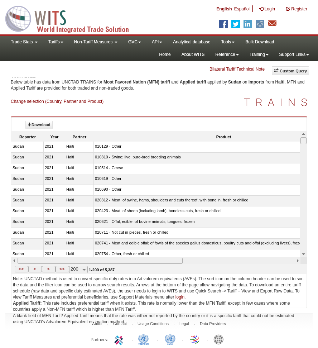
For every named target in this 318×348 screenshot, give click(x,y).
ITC (120, 339)
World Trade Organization (195, 339)
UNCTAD (145, 339)
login (179, 297)
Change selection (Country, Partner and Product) (57, 101)
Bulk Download (259, 41)
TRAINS (278, 102)
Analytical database (191, 41)
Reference (226, 54)
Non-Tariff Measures (95, 41)
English (224, 8)
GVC (134, 41)
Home (165, 54)
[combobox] (78, 269)
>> (61, 269)
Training (259, 54)
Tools (228, 41)
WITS (71, 18)
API (157, 41)
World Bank (220, 339)
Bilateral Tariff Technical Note (237, 69)
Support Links (294, 54)
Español (242, 8)
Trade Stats (24, 41)
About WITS (193, 54)
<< (21, 269)
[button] (21, 269)
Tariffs (55, 41)
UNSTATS (170, 339)
